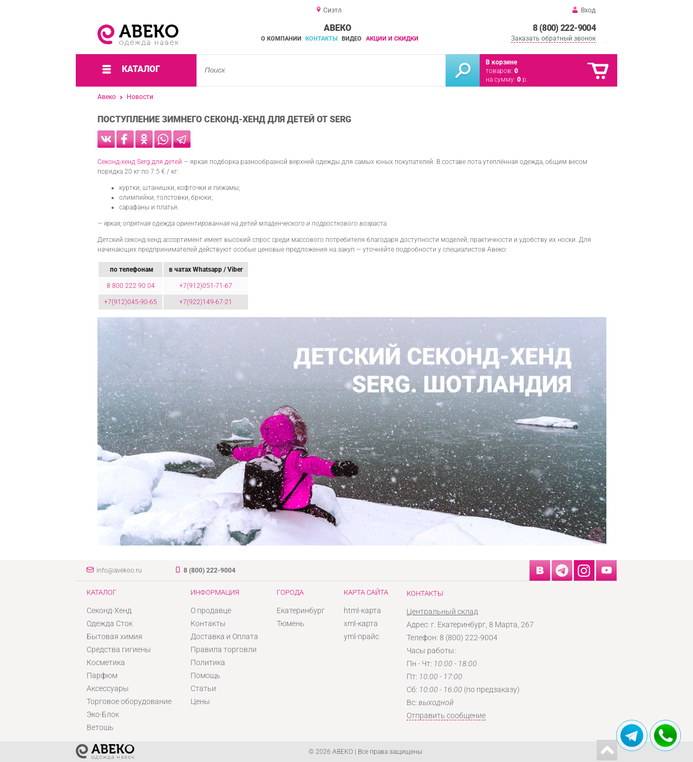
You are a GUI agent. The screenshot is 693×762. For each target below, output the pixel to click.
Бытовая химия (114, 636)
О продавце (211, 610)
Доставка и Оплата (224, 636)
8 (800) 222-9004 (564, 28)
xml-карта (361, 623)
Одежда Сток (110, 623)
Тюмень (290, 623)
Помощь (205, 675)
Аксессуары (108, 688)
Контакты (321, 38)
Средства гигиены (119, 649)
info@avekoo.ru (119, 570)
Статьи (203, 688)
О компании (281, 38)
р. (522, 79)
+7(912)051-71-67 (205, 286)
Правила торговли (224, 649)
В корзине (501, 62)
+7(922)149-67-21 (205, 302)
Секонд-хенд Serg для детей (139, 162)
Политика (208, 662)
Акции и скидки (392, 38)
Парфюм (102, 675)
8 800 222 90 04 (131, 286)
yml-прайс (361, 636)
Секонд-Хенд (109, 610)
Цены (200, 701)
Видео (352, 38)
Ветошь (100, 727)
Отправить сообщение (446, 715)
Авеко (106, 97)
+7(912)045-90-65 (130, 302)
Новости (140, 97)
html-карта (362, 610)
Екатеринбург (301, 610)
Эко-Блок (103, 714)
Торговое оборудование (129, 701)
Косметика (106, 662)
